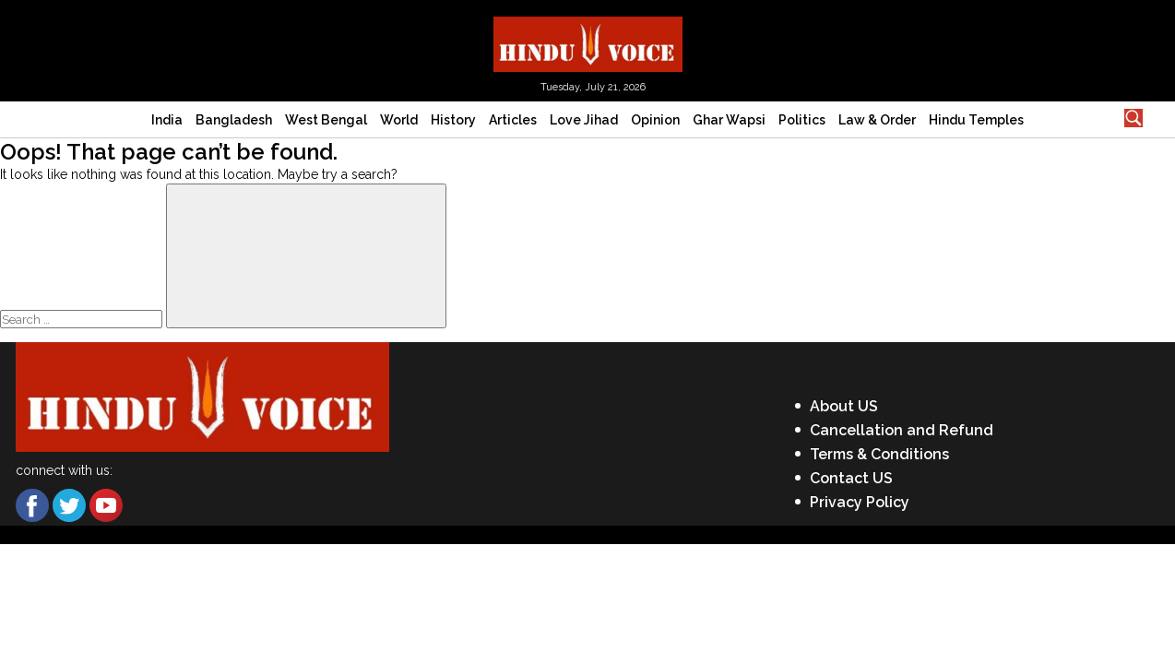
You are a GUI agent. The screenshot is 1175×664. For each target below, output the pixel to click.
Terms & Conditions (879, 454)
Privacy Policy (859, 502)
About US (844, 406)
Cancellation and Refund (901, 430)
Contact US (851, 478)
